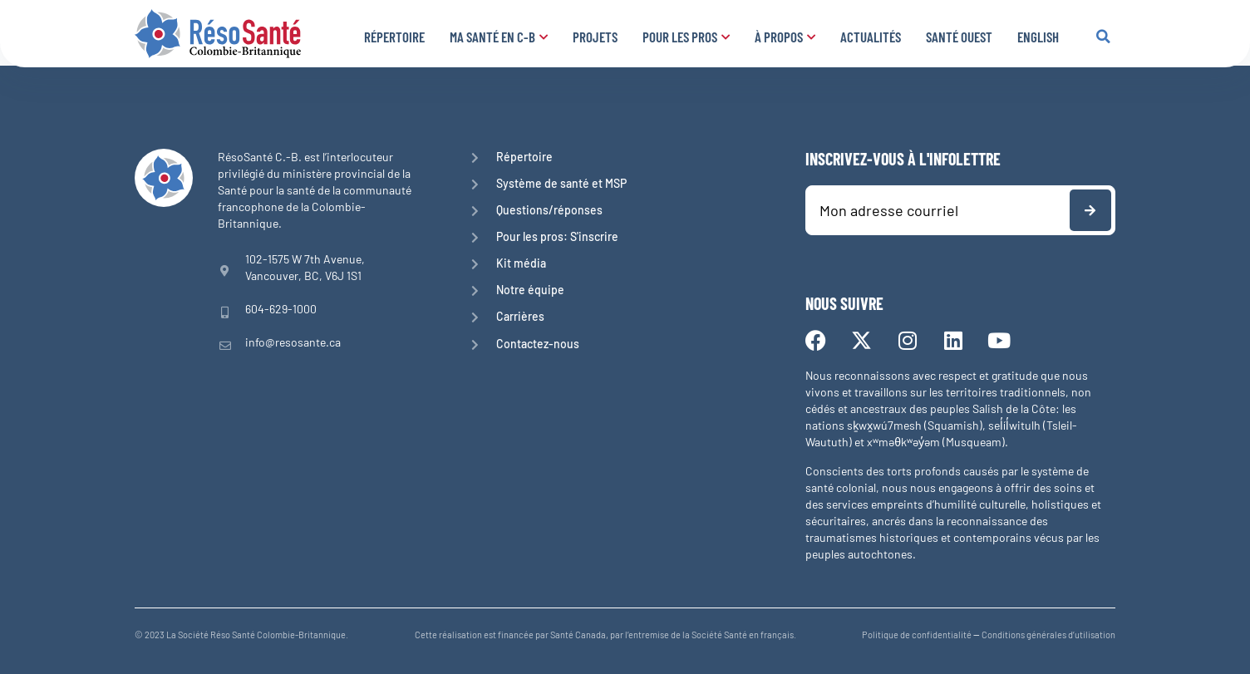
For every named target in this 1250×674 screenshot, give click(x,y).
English (1038, 36)
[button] (1102, 36)
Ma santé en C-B (499, 36)
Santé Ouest (959, 36)
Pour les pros (686, 36)
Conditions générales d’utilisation (1048, 634)
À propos (785, 36)
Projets (595, 36)
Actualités (870, 36)
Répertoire (394, 36)
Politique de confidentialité (917, 634)
